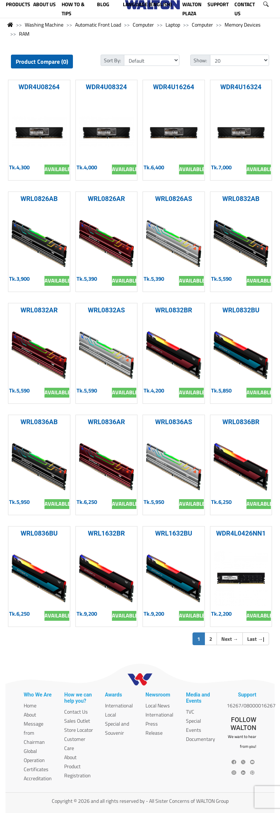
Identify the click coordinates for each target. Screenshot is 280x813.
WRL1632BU (173, 533)
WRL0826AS (173, 198)
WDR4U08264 (39, 87)
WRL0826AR (106, 198)
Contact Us (76, 711)
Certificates (36, 769)
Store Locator (78, 730)
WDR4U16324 (240, 87)
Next (229, 639)
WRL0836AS (173, 422)
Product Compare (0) (42, 61)
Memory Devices (243, 24)
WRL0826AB (39, 198)
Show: (200, 60)
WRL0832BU (241, 310)
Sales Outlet (77, 721)
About (30, 714)
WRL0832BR (173, 310)
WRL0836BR (240, 422)
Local (110, 714)
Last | (255, 639)
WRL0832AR (39, 310)
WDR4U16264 (173, 87)
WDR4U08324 (106, 87)
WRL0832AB (241, 198)
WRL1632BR (106, 533)
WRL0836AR (106, 422)
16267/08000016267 (251, 705)
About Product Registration (77, 766)
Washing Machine (44, 24)
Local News (157, 705)
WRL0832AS (106, 310)
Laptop (173, 24)
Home (30, 705)
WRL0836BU (39, 533)
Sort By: (112, 60)
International (119, 705)
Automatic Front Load (98, 24)
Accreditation (38, 778)
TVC (190, 711)
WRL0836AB (39, 422)
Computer (143, 24)
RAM (24, 34)
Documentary (200, 739)
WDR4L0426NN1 (241, 533)
